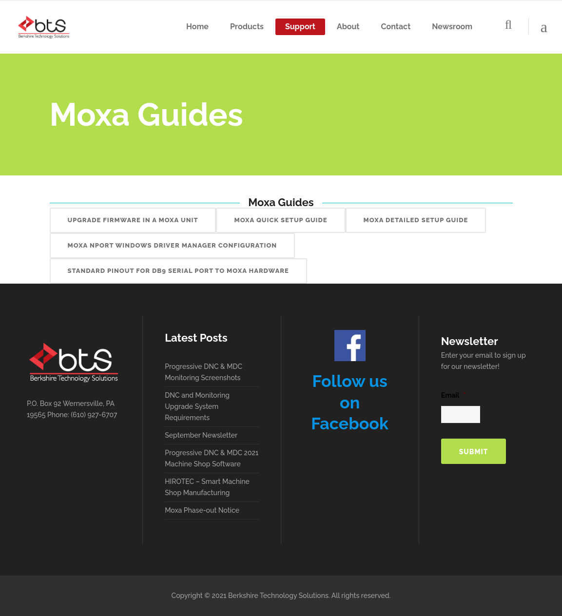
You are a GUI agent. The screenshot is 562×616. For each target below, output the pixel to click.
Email (453, 395)
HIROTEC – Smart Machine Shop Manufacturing (207, 487)
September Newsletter (201, 435)
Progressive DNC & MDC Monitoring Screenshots (203, 372)
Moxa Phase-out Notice (202, 510)
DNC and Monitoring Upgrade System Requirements (197, 406)
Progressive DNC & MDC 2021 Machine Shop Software (211, 458)
